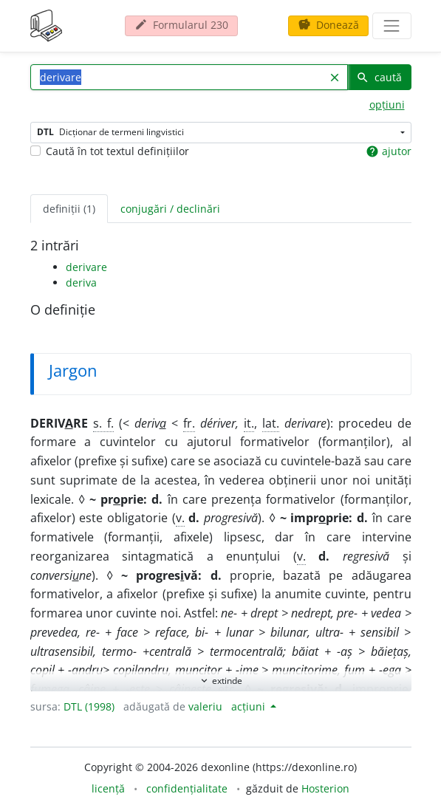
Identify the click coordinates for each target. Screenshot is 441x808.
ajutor (388, 151)
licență (108, 788)
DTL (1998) (89, 706)
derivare (86, 267)
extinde (220, 680)
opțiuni (387, 104)
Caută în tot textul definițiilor (117, 151)
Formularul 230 (181, 25)
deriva (81, 282)
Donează (328, 25)
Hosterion (325, 788)
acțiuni (249, 706)
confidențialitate (187, 788)
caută (379, 77)
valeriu (205, 706)
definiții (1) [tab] (69, 209)
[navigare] (391, 26)
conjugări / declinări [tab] (170, 209)
